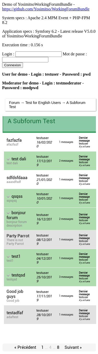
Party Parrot (18, 235)
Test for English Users (43, 103)
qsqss (16, 196)
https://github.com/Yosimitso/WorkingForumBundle (45, 9)
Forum (14, 103)
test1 (16, 256)
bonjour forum (16, 215)
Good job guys (15, 294)
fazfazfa (14, 140)
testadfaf (15, 312)
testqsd (18, 275)
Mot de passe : (75, 54)
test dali (18, 158)
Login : (8, 54)
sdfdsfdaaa (17, 177)
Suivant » (73, 347)
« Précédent (25, 347)
